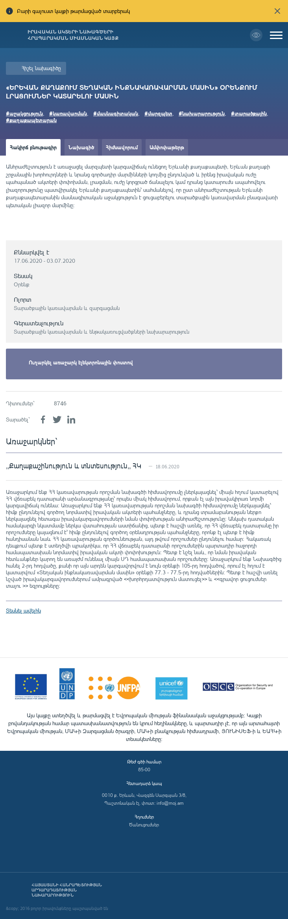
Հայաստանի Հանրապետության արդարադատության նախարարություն (66, 890)
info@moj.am (170, 803)
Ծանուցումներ (144, 825)
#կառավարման (68, 113)
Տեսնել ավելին (23, 610)
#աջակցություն (24, 113)
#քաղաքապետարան (31, 120)
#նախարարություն (202, 113)
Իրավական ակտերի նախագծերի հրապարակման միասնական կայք (73, 35)
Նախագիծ (81, 147)
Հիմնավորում (122, 147)
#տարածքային (249, 113)
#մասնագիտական (115, 113)
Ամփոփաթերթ (167, 147)
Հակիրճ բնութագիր (33, 147)
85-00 (144, 769)
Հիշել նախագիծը (41, 68)
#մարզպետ (158, 113)
